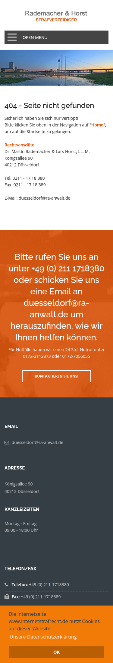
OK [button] (56, 652)
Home (97, 125)
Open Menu (35, 37)
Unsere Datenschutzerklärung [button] (43, 636)
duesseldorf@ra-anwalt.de (44, 198)
